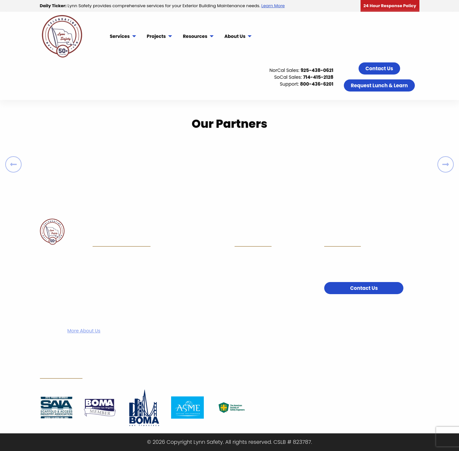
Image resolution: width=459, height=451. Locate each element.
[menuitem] (122, 36)
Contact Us (379, 68)
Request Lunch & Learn (379, 85)
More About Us (83, 330)
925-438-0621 (317, 70)
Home (185, 234)
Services (120, 36)
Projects (156, 36)
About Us (235, 36)
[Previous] (13, 164)
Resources (195, 36)
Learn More (273, 6)
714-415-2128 (318, 77)
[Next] (445, 164)
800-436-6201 (316, 84)
